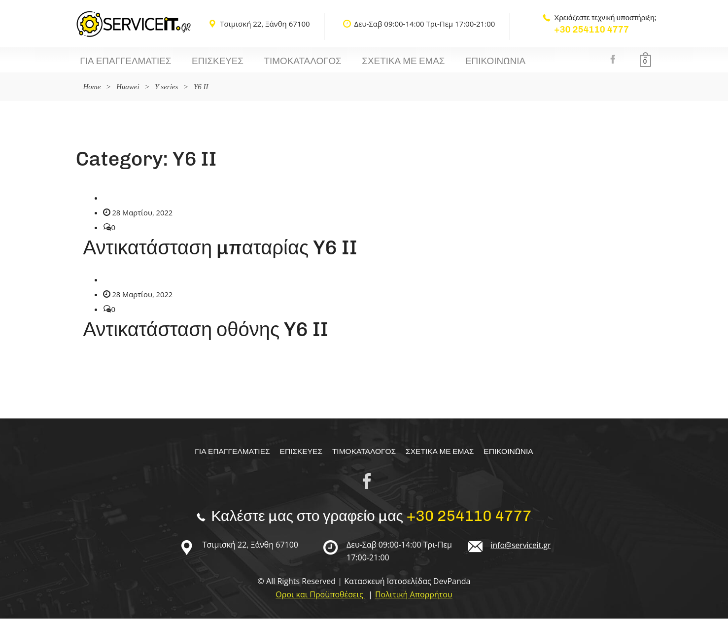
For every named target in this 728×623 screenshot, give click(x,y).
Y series (166, 91)
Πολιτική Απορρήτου (413, 598)
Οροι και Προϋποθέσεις (320, 598)
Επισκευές (199, 63)
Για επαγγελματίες (119, 63)
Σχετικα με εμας (361, 63)
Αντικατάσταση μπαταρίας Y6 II (220, 252)
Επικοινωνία (441, 63)
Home (92, 91)
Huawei (127, 91)
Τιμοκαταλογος (273, 63)
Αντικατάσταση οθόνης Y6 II (205, 334)
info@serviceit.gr (521, 549)
